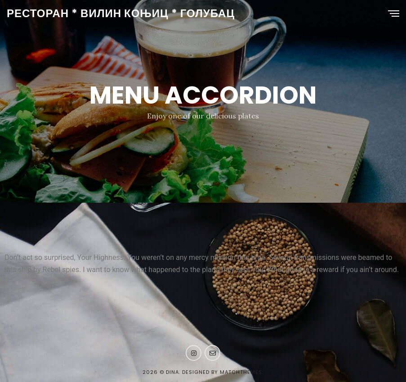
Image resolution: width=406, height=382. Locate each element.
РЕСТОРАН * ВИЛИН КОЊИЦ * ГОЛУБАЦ (121, 13)
